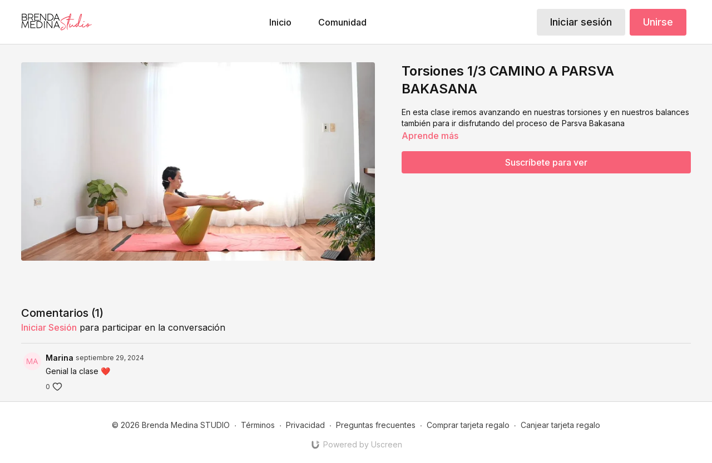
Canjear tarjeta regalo (560, 425)
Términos (258, 425)
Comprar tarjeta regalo (468, 425)
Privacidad (305, 425)
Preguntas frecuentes (376, 425)
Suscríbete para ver (546, 162)
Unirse (658, 22)
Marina (59, 357)
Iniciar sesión (581, 22)
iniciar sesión (49, 327)
